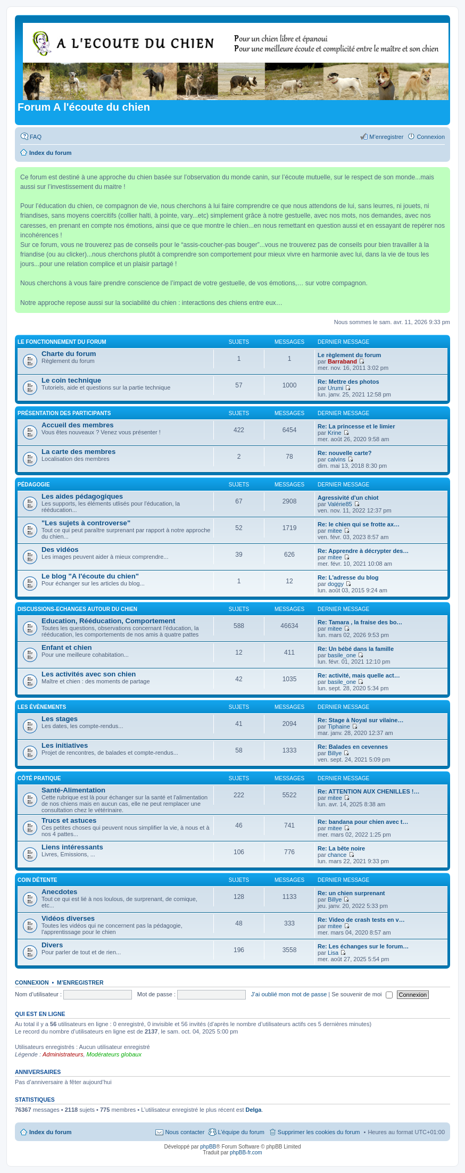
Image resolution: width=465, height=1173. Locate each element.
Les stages (59, 719)
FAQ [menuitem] (35, 137)
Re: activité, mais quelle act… (359, 675)
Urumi (335, 388)
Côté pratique (39, 778)
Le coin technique (71, 380)
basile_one (342, 655)
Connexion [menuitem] (431, 137)
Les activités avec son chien (88, 674)
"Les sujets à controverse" (85, 523)
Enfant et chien (66, 647)
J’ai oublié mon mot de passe (289, 994)
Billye (335, 753)
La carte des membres (78, 452)
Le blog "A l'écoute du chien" (90, 576)
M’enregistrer (80, 982)
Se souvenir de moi (361, 994)
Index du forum (50, 1132)
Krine (335, 432)
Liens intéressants (72, 847)
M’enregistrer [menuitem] (386, 137)
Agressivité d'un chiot (348, 497)
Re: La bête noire (341, 848)
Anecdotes (59, 892)
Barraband (342, 361)
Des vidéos (60, 550)
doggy (336, 584)
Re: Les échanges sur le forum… (363, 946)
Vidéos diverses (68, 918)
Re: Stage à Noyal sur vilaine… (360, 720)
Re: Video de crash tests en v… (361, 919)
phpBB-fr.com (246, 1152)
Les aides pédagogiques (82, 496)
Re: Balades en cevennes (353, 747)
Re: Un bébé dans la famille (356, 649)
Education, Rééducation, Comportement (108, 621)
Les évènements (42, 707)
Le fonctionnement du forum (62, 342)
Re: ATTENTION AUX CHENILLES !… (368, 791)
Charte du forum (68, 354)
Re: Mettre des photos (348, 381)
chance (337, 855)
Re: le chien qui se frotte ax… (359, 524)
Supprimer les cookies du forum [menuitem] (319, 1132)
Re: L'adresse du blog (348, 577)
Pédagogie (34, 485)
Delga (254, 1109)
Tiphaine (339, 726)
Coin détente (37, 880)
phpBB (208, 1147)
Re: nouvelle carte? (344, 453)
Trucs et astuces (68, 820)
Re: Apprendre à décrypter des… (363, 551)
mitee (335, 530)
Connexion (32, 982)
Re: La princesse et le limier (356, 426)
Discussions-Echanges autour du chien (77, 609)
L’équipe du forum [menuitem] (241, 1132)
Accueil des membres (77, 425)
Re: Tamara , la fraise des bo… (360, 622)
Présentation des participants (64, 413)
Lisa (333, 952)
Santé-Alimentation (73, 790)
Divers (52, 945)
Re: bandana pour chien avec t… (363, 822)
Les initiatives (64, 745)
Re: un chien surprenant (351, 893)
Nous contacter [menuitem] (184, 1132)
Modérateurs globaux (114, 1054)
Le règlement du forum (349, 355)
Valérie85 (340, 504)
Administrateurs (63, 1054)
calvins (337, 459)
